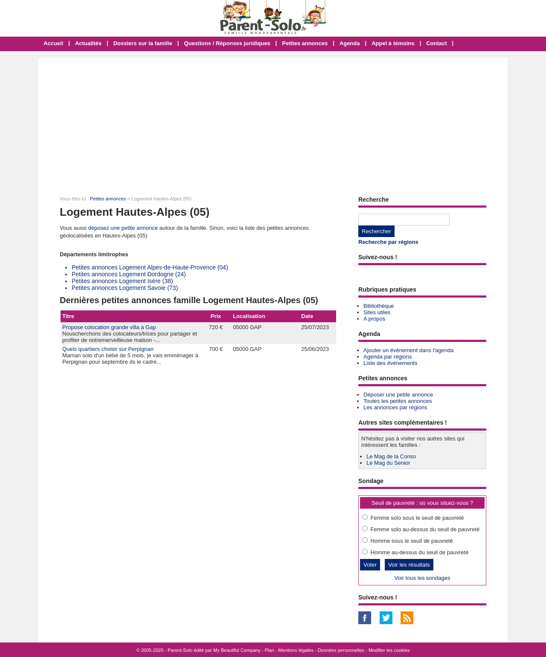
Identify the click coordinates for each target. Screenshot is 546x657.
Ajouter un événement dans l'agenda (408, 350)
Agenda (350, 43)
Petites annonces (305, 43)
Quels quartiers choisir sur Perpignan (108, 349)
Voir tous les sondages (422, 578)
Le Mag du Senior (388, 463)
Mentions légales (296, 650)
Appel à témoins (393, 43)
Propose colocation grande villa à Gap (109, 327)
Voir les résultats (409, 564)
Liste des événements (390, 363)
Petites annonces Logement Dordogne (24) (129, 274)
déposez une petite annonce (123, 228)
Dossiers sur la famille (142, 43)
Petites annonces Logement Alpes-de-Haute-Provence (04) (150, 267)
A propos (374, 318)
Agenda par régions (387, 356)
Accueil (53, 43)
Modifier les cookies (389, 650)
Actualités (88, 43)
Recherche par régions (388, 242)
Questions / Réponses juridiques (227, 43)
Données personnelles (341, 650)
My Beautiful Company (237, 650)
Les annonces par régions (395, 407)
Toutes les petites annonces (397, 401)
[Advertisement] (273, 121)
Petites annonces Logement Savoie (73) (125, 287)
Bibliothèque (378, 306)
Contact (436, 43)
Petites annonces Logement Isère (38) (122, 281)
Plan (269, 650)
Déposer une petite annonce (398, 394)
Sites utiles (376, 312)
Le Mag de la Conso (391, 456)
